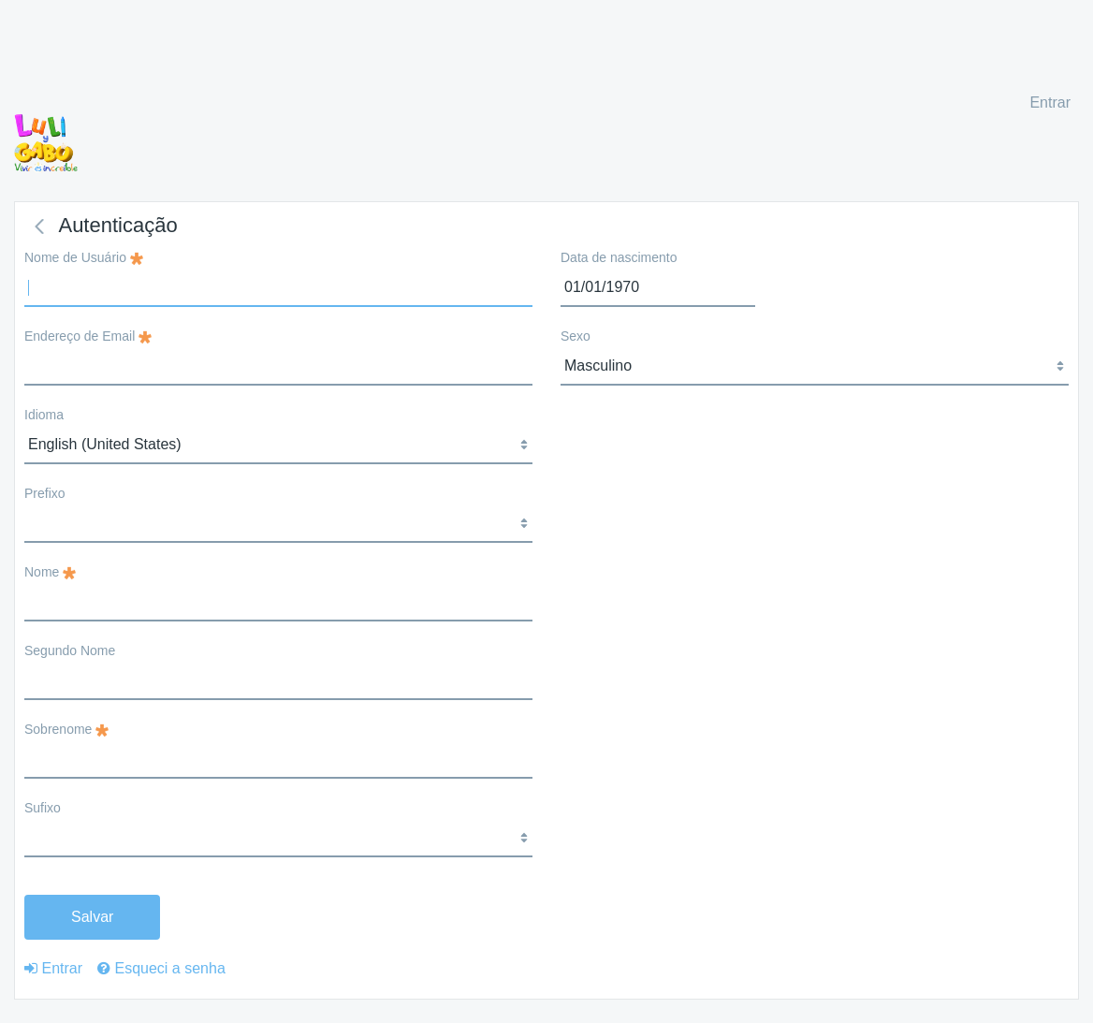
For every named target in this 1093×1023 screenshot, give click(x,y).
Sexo (575, 336)
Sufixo (42, 807)
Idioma (44, 414)
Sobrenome (66, 729)
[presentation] (703, 440)
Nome (50, 571)
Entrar (1050, 102)
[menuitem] (53, 968)
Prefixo (45, 493)
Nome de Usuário (83, 257)
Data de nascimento (619, 257)
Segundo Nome (69, 650)
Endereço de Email (88, 336)
